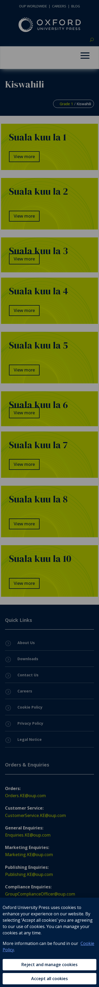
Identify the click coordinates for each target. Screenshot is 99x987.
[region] (49, 942)
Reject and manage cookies (49, 964)
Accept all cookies (49, 978)
